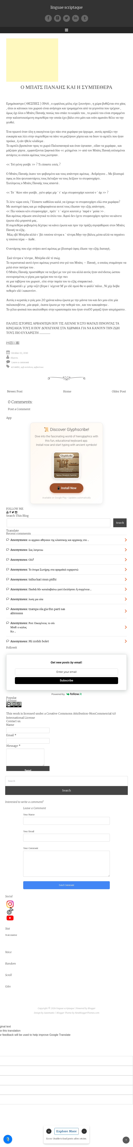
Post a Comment (19, 409)
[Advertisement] (32, 60)
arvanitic (15, 367)
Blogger (91, 1008)
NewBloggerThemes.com (87, 1013)
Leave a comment (20, 362)
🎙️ (8, 1139)
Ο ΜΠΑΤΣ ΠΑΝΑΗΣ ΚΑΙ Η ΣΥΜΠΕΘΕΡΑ (66, 87)
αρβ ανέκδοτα (27, 367)
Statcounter (11, 935)
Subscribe (66, 680)
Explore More (66, 1131)
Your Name (28, 814)
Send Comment (66, 885)
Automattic (49, 1013)
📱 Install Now (67, 488)
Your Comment (30, 848)
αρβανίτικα (38, 367)
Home (67, 391)
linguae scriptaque (67, 7)
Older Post (119, 391)
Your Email (28, 831)
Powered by (66, 694)
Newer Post (15, 391)
